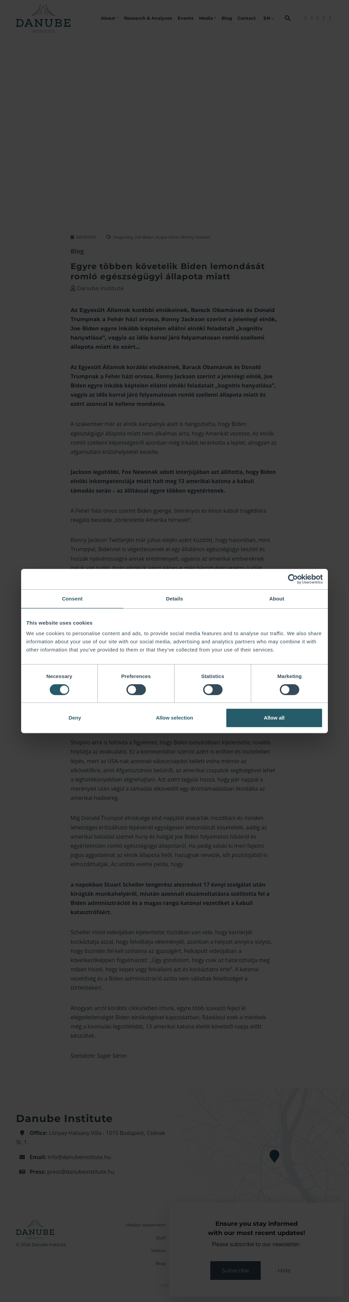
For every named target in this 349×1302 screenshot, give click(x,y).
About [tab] (276, 598)
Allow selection (174, 718)
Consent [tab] (72, 598)
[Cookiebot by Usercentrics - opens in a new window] (293, 579)
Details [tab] (174, 598)
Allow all (274, 718)
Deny (75, 718)
